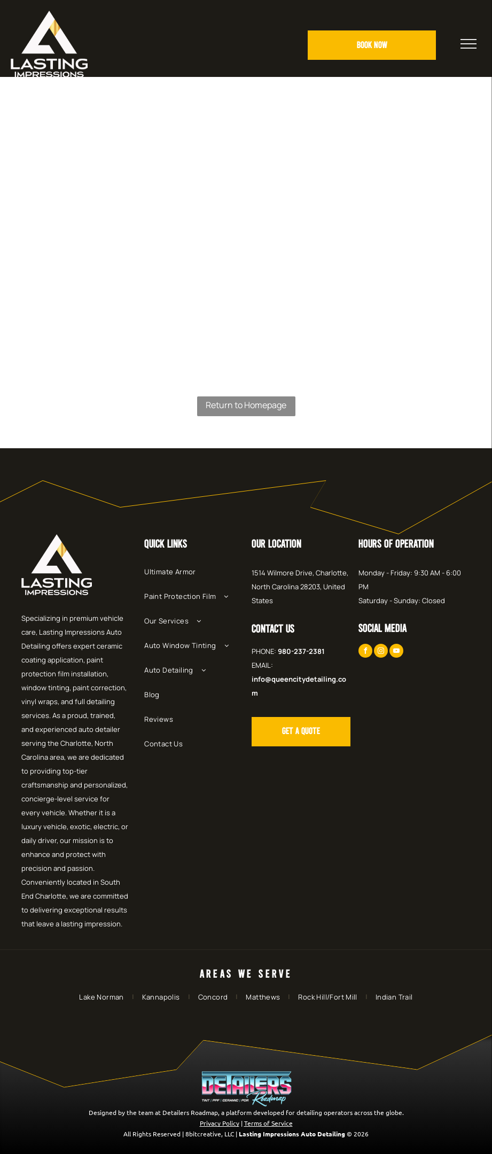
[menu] (468, 44)
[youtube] (396, 652)
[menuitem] (195, 577)
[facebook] (365, 652)
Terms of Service (268, 1123)
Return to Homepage (246, 405)
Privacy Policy (219, 1123)
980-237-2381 (301, 651)
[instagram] (381, 652)
